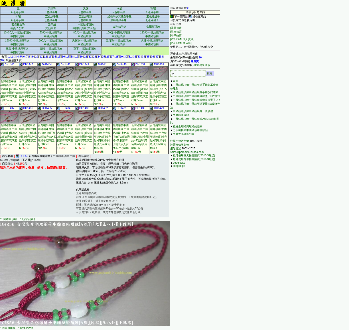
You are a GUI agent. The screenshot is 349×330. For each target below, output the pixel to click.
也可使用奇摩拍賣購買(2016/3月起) (194, 159)
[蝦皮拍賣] (176, 31)
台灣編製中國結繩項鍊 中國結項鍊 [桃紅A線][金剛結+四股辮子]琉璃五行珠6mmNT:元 (8, 137)
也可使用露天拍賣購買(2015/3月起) (194, 155)
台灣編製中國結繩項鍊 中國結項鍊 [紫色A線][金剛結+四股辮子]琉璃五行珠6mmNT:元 (121, 93)
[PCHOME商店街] (180, 43)
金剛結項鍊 (153, 26)
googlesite (179, 162)
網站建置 (175, 148)
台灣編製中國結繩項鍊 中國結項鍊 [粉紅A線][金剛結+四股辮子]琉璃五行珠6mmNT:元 (158, 93)
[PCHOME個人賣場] (182, 39)
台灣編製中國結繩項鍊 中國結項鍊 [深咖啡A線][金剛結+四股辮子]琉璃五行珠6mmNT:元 (9, 93)
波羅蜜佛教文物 (179, 144)
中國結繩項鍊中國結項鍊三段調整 (193, 111)
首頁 (175, 80)
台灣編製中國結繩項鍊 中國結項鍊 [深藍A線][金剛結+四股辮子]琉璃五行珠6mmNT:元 (102, 93)
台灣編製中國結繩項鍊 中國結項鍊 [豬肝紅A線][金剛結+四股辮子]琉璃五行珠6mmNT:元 (47, 137)
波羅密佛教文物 (179, 140)
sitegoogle (179, 165)
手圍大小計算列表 (183, 134)
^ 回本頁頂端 (7, 328)
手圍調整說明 (181, 115)
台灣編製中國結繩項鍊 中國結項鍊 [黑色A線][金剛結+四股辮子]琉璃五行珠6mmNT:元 (65, 93)
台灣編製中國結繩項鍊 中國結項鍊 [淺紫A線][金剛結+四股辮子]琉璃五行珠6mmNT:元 (139, 93)
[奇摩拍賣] (176, 35)
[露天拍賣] (176, 27)
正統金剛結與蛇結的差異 (187, 126)
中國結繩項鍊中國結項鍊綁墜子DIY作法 (196, 96)
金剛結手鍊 (119, 26)
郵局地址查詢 (202, 65)
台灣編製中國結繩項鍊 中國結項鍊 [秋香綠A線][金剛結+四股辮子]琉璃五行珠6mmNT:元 (84, 93)
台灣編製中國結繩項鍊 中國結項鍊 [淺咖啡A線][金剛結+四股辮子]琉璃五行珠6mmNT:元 (28, 137)
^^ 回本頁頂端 (8, 219)
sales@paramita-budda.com (187, 152)
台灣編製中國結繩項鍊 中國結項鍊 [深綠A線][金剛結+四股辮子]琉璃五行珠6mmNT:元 (27, 93)
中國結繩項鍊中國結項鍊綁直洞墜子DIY (196, 99)
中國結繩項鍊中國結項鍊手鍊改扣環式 (195, 92)
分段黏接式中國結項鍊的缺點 (190, 130)
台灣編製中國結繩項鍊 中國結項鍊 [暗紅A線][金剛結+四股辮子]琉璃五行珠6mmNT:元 (83, 137)
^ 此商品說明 (27, 219)
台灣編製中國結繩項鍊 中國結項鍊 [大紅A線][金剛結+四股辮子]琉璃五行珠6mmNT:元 (65, 137)
